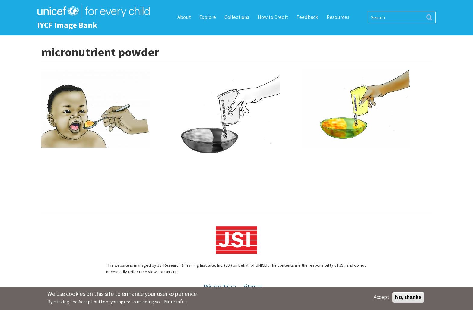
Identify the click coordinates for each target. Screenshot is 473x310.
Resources (338, 17)
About (184, 17)
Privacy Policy (220, 286)
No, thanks (408, 299)
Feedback (307, 17)
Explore (207, 17)
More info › (175, 303)
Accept (381, 298)
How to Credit (273, 17)
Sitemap (252, 286)
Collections (236, 17)
